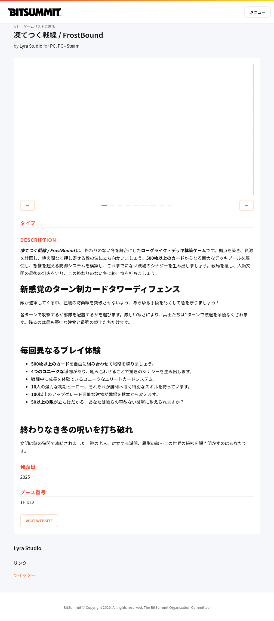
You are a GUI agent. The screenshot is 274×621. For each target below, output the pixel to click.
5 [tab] (137, 205)
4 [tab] (128, 205)
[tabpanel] (137, 130)
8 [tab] (161, 205)
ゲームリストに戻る (39, 26)
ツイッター (24, 575)
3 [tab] (120, 205)
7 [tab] (153, 205)
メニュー (257, 12)
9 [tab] (169, 205)
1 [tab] (104, 205)
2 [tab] (112, 205)
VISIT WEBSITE (39, 520)
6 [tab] (145, 205)
